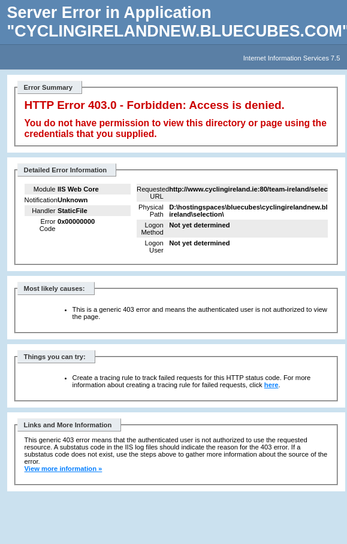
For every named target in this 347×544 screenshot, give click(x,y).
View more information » (63, 468)
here (271, 384)
